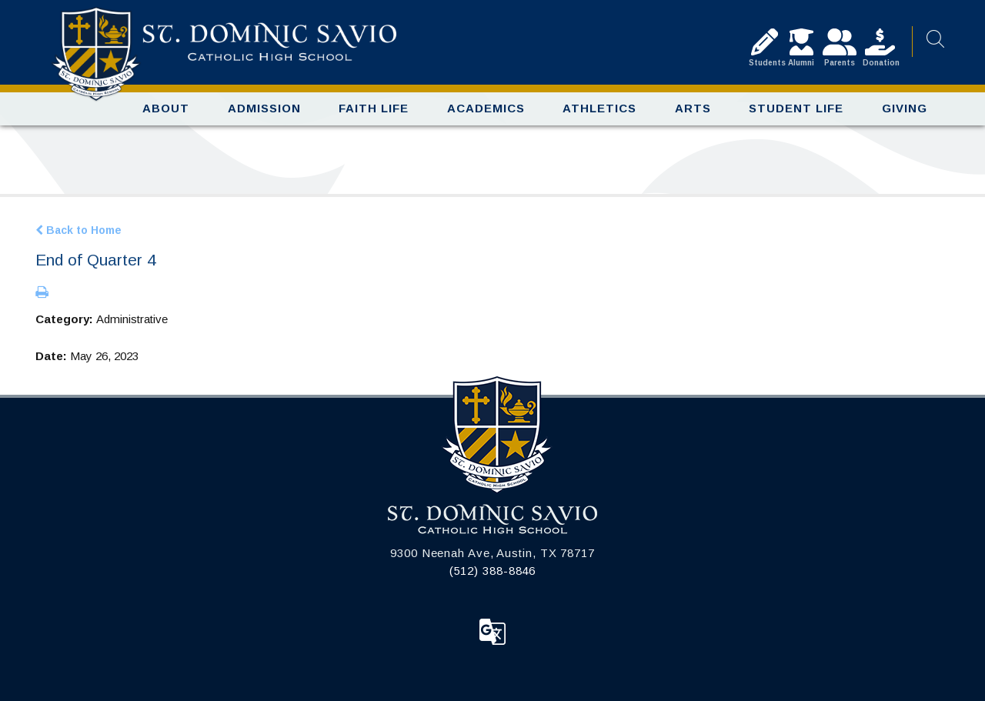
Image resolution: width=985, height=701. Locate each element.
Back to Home (78, 230)
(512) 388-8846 (492, 570)
